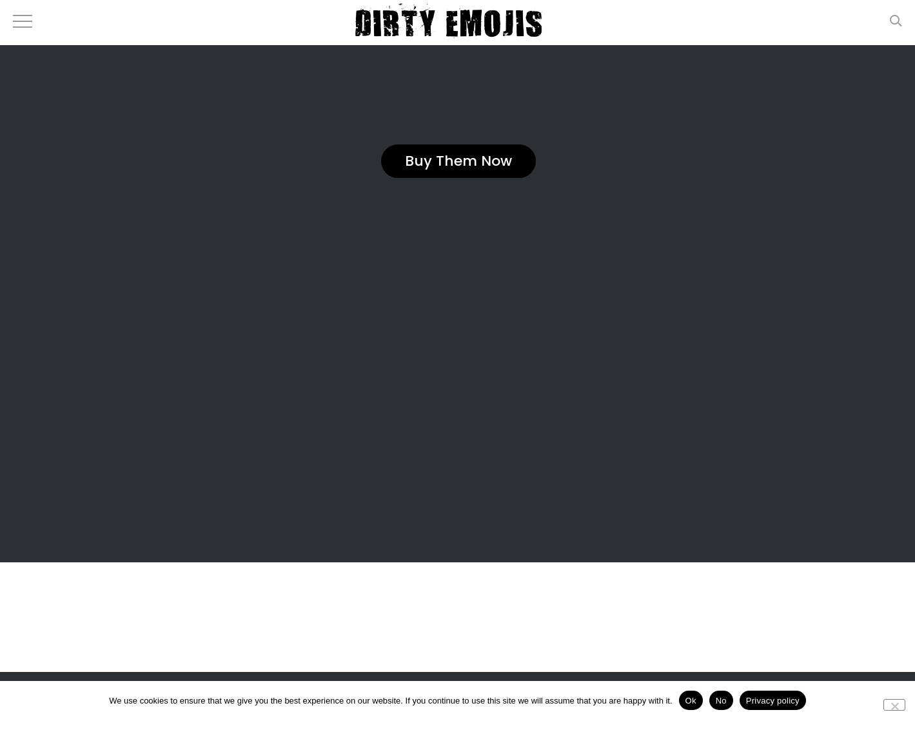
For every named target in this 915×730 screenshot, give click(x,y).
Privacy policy (773, 700)
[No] (894, 705)
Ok (690, 700)
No (721, 700)
